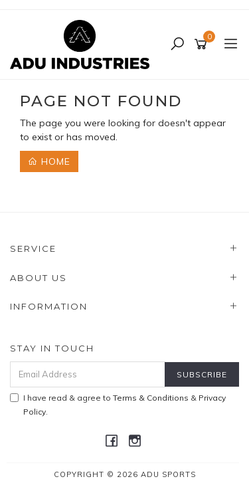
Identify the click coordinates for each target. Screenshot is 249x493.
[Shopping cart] (203, 44)
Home (49, 161)
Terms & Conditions (151, 398)
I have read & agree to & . (118, 405)
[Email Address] (87, 374)
